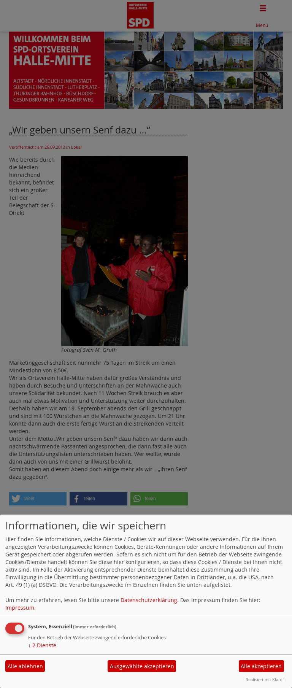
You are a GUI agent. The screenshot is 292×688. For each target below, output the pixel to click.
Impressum (19, 607)
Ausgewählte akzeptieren (142, 666)
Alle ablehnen (25, 666)
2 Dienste (42, 645)
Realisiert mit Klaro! (265, 679)
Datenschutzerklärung (149, 600)
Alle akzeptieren (261, 666)
